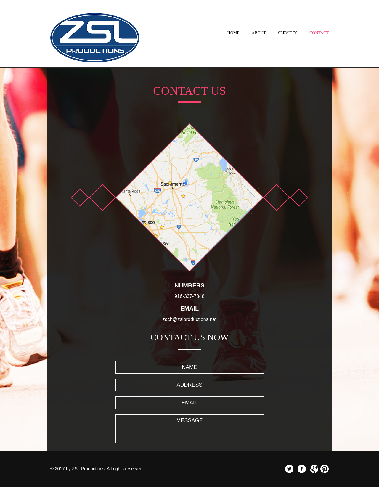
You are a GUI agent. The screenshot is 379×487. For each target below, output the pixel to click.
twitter (289, 469)
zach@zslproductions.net (190, 319)
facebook (302, 469)
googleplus (314, 469)
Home (233, 33)
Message (189, 428)
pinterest (324, 469)
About (259, 33)
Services (287, 33)
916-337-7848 (189, 296)
